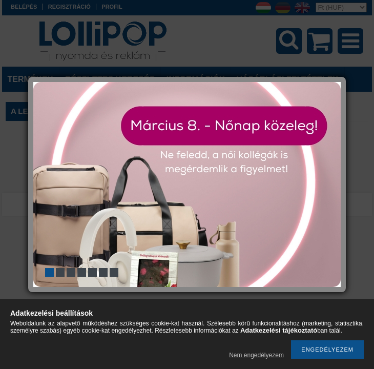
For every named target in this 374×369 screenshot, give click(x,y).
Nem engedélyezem (256, 355)
